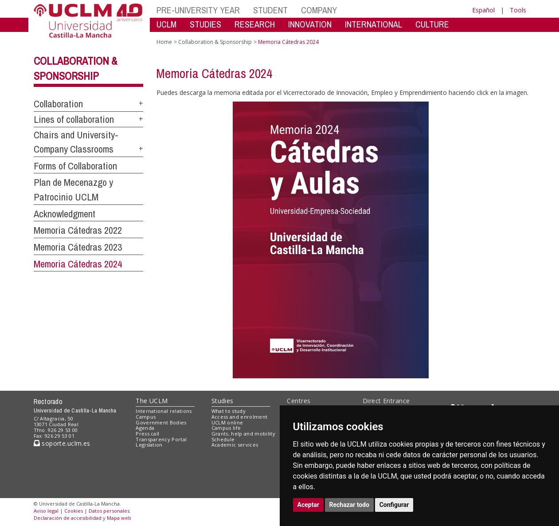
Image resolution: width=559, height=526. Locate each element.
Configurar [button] (394, 504)
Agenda (145, 427)
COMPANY (319, 10)
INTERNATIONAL (373, 24)
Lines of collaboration (74, 119)
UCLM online (227, 422)
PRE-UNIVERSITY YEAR (198, 10)
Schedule (223, 439)
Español (483, 10)
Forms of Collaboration (75, 166)
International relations (164, 411)
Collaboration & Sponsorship (215, 42)
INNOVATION (310, 24)
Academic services (234, 444)
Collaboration (58, 103)
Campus (146, 416)
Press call (147, 433)
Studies (222, 400)
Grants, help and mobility (243, 433)
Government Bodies (161, 422)
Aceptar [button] (308, 504)
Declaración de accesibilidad (68, 517)
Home (164, 42)
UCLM (166, 24)
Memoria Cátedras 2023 (78, 247)
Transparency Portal (161, 439)
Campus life (226, 427)
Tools (518, 10)
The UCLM (152, 400)
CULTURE (432, 24)
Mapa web (119, 517)
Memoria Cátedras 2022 (78, 230)
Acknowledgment (64, 213)
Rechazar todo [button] (349, 504)
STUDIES (205, 24)
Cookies (73, 510)
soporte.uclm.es (62, 443)
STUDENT (270, 10)
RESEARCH (255, 24)
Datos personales (109, 510)
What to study (228, 411)
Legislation (149, 444)
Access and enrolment (239, 416)
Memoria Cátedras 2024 (78, 264)
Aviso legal (46, 510)
